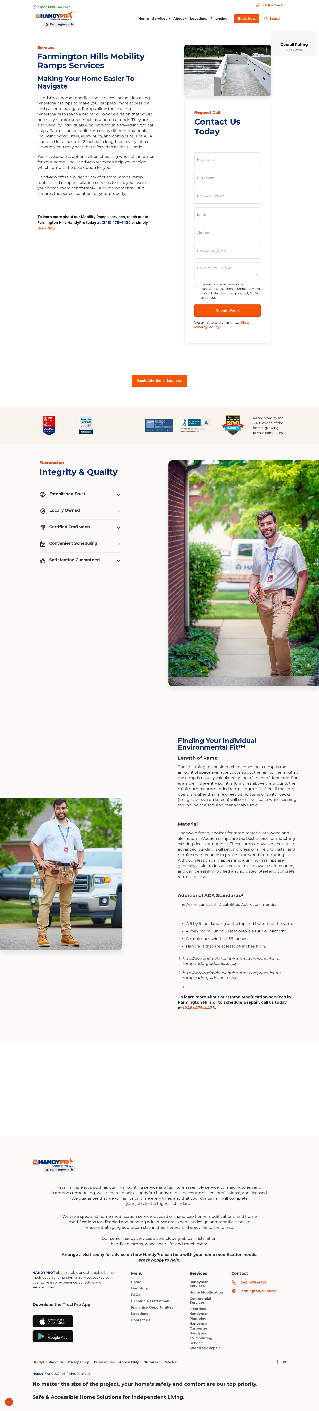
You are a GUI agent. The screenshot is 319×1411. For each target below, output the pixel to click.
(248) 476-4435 (116, 222)
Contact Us (140, 1320)
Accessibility (129, 1362)
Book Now (46, 228)
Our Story (139, 1288)
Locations (198, 19)
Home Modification (206, 1292)
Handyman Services (199, 1284)
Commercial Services (200, 1300)
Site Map (171, 1362)
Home (144, 19)
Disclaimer (152, 1362)
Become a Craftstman (150, 1301)
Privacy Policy (78, 1362)
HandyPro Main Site (48, 1362)
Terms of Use (104, 1362)
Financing (219, 19)
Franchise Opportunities (152, 1307)
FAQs (135, 1295)
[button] (161, 18)
